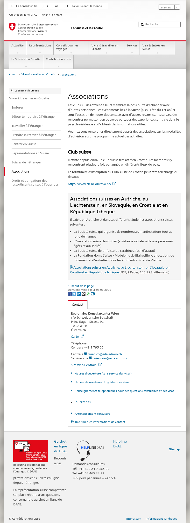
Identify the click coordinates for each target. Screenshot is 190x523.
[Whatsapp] (88, 293)
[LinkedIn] (79, 293)
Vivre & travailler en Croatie (106, 49)
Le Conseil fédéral (27, 6)
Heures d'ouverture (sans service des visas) (103, 373)
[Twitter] (74, 293)
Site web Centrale (86, 365)
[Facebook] (70, 293)
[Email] (93, 293)
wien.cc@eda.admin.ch (105, 354)
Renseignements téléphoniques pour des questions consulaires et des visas (124, 391)
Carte (77, 336)
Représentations (40, 49)
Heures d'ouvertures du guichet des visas (101, 382)
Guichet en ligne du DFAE (61, 446)
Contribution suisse (58, 63)
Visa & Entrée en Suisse (157, 49)
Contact (76, 304)
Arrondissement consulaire (92, 413)
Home (12, 74)
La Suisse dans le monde (87, 6)
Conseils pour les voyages (71, 49)
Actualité (17, 49)
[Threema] (84, 293)
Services (132, 49)
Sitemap (174, 449)
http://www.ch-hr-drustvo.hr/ (92, 184)
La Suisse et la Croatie (26, 63)
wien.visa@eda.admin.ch (111, 358)
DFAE (55, 6)
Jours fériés (82, 402)
